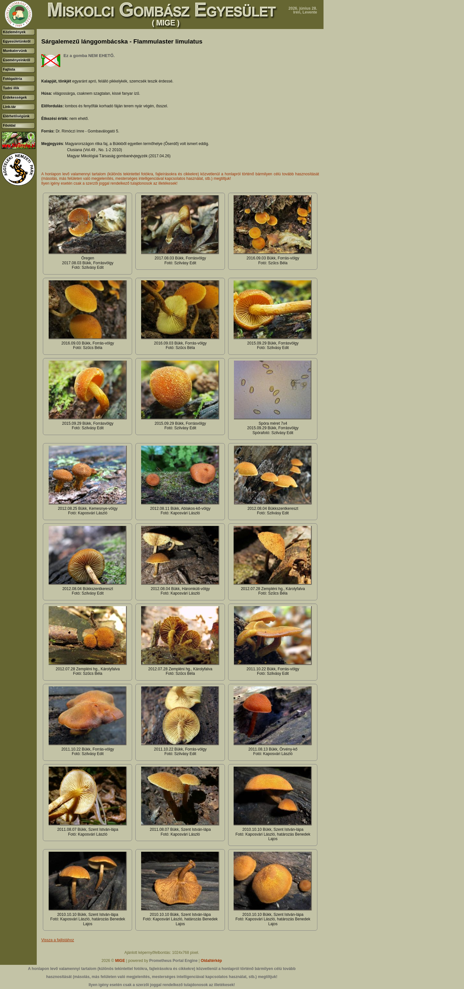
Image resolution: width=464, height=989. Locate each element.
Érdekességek (15, 97)
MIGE (120, 960)
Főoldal (9, 125)
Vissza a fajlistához (57, 940)
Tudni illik (11, 88)
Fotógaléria (12, 79)
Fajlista (9, 69)
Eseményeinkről (16, 60)
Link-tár (9, 107)
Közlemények (14, 32)
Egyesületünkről (17, 41)
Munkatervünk (15, 51)
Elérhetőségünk (16, 116)
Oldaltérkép (211, 960)
